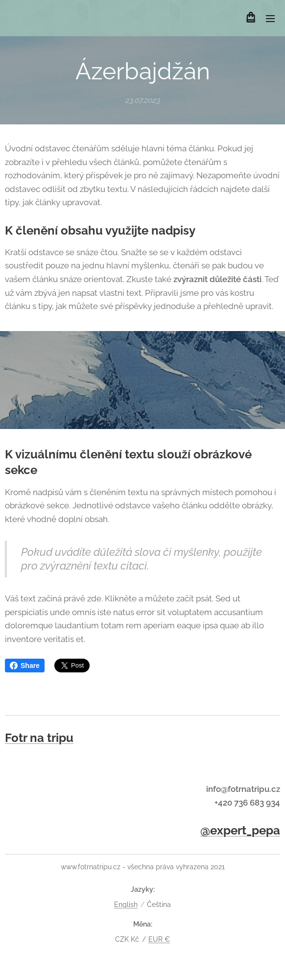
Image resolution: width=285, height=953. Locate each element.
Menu (270, 18)
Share (25, 665)
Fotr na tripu (39, 738)
